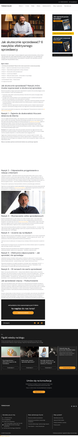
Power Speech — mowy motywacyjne (36, 426)
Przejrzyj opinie (57, 425)
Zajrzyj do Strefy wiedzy (59, 420)
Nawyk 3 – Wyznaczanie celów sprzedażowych (12, 71)
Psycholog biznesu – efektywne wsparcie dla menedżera (9, 362)
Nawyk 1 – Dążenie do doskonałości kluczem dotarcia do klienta (16, 67)
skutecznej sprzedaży (23, 221)
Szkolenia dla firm (47, 6)
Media (32, 6)
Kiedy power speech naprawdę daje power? (27, 361)
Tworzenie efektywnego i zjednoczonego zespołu (38, 424)
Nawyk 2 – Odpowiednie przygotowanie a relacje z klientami (15, 69)
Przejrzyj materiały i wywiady (60, 422)
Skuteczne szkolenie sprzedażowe (35, 418)
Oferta (21, 6)
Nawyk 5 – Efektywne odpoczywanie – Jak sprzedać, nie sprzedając (17, 75)
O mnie (27, 6)
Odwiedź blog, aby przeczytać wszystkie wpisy (67, 349)
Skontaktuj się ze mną (58, 418)
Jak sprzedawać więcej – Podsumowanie (11, 79)
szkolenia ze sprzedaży (35, 121)
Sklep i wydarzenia (57, 6)
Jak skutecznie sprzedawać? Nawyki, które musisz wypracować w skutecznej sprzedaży (21, 66)
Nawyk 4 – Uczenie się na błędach (9, 73)
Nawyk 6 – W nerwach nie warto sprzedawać (12, 77)
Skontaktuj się (67, 6)
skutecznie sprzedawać (20, 187)
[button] (34, 323)
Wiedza (38, 6)
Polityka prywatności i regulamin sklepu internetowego (65, 433)
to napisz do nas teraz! (7, 81)
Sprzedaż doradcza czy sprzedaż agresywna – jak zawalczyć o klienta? (47, 362)
